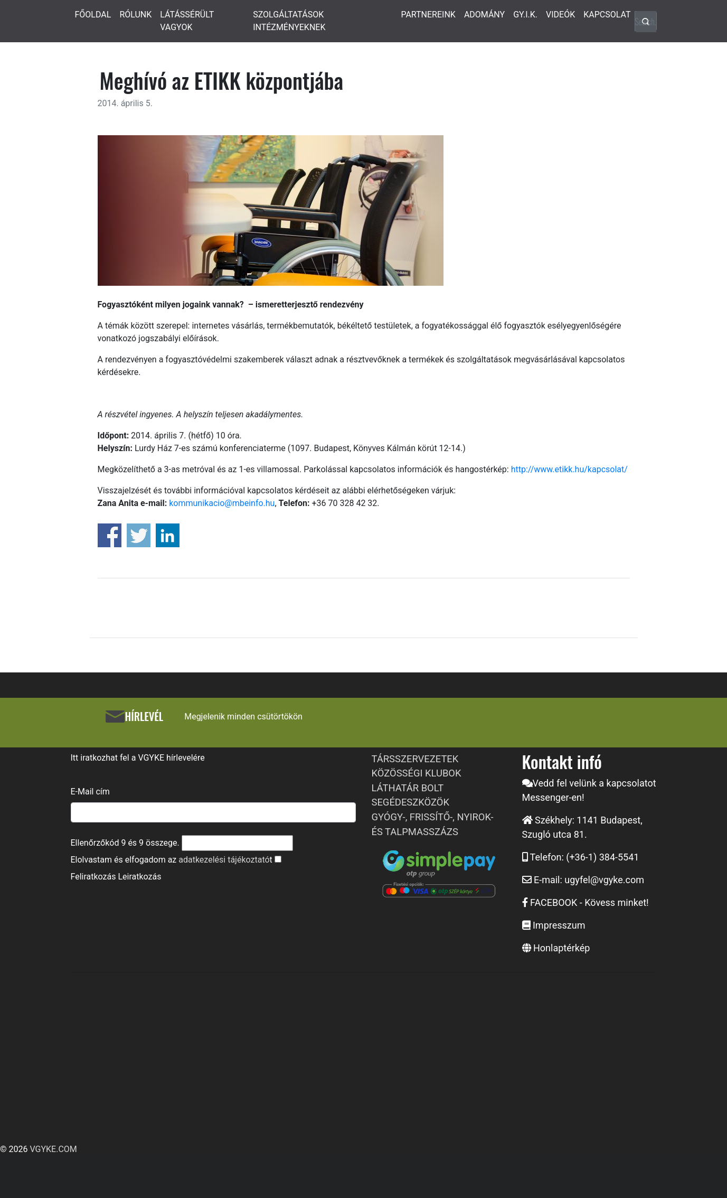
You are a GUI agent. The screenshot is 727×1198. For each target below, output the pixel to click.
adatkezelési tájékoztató (223, 860)
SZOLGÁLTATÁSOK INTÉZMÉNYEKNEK (289, 21)
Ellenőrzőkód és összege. (125, 843)
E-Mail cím (90, 792)
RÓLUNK (135, 15)
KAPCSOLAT (606, 15)
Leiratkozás (139, 877)
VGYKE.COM (53, 1149)
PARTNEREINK (428, 15)
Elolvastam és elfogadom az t (171, 860)
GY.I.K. (525, 15)
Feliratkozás (93, 877)
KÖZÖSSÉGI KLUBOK (416, 773)
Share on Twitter (138, 535)
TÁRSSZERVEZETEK (415, 758)
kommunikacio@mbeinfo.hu (222, 503)
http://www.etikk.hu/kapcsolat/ (569, 469)
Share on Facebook (109, 535)
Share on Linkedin (168, 535)
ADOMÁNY (484, 15)
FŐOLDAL (93, 15)
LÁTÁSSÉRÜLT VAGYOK (187, 21)
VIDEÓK (560, 15)
